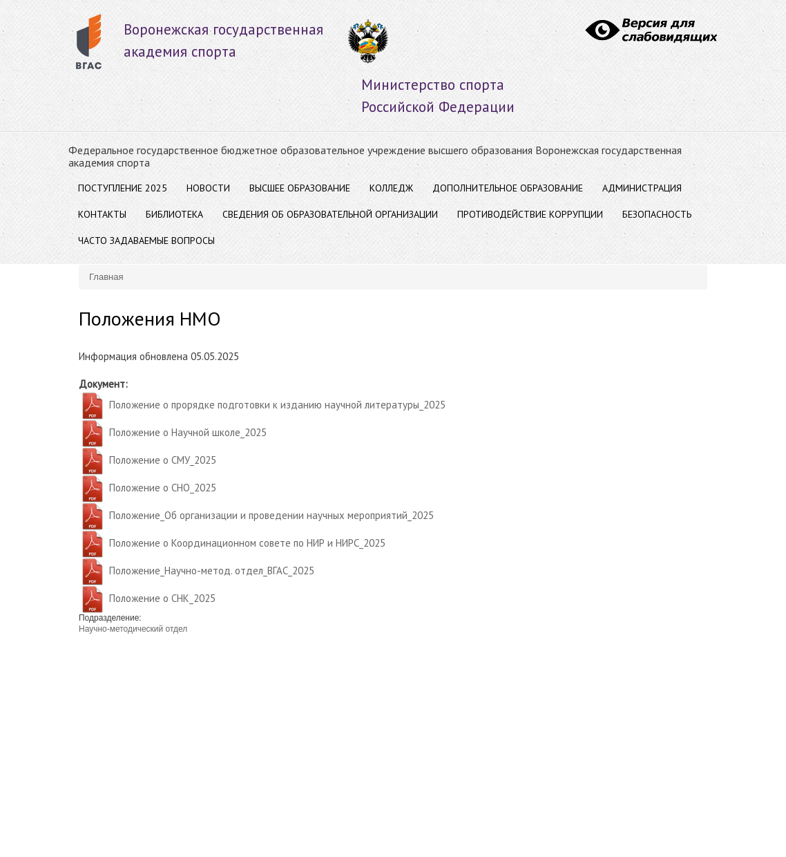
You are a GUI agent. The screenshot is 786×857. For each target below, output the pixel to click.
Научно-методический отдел (133, 629)
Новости (208, 188)
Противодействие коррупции (530, 214)
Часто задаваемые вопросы (146, 240)
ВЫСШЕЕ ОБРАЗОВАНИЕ (299, 188)
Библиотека (174, 214)
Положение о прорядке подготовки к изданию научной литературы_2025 (277, 404)
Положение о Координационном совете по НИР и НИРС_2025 (247, 542)
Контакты (102, 214)
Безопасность (656, 214)
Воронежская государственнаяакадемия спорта (223, 40)
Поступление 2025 (122, 188)
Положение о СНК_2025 (162, 598)
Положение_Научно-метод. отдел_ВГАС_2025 (211, 570)
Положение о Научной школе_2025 (188, 432)
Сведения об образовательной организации (330, 214)
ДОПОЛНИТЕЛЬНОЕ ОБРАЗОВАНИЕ (507, 188)
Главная (106, 277)
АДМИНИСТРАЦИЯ (642, 188)
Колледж (391, 188)
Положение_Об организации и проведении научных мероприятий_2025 (271, 515)
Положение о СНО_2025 (162, 487)
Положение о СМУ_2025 (162, 460)
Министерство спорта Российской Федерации (438, 95)
